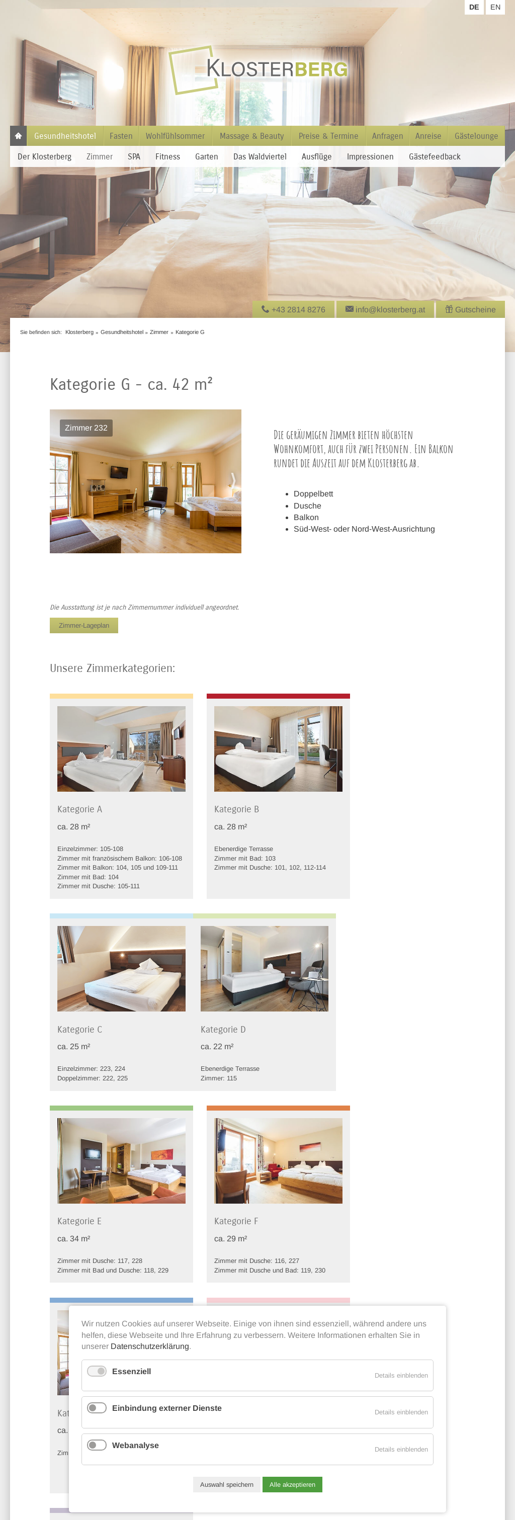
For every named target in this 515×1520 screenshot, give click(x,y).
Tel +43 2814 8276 (43, 1411)
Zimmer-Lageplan (84, 625)
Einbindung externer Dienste (167, 1408)
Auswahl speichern (226, 1484)
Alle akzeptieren (292, 1484)
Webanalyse (135, 1445)
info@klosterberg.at (44, 1423)
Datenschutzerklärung (150, 1346)
